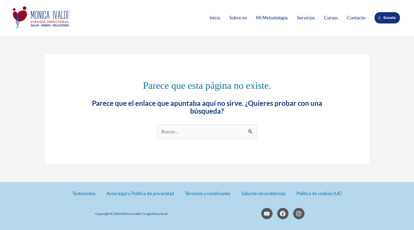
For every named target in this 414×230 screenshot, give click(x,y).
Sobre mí (238, 18)
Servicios (306, 18)
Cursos (331, 18)
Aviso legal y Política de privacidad (140, 193)
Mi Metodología (272, 18)
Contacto (356, 18)
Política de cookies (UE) (319, 193)
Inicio (215, 18)
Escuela (387, 17)
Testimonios (83, 193)
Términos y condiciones (207, 193)
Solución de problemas (263, 193)
